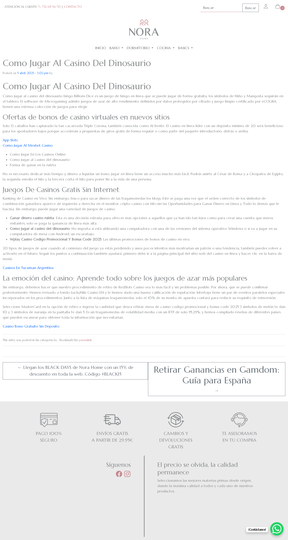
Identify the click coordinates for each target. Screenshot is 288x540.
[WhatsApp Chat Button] (277, 529)
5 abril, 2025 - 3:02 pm (32, 73)
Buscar (250, 8)
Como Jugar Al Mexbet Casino (28, 145)
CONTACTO (73, 7)
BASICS (184, 48)
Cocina (164, 48)
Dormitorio (139, 48)
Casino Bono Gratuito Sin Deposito (31, 326)
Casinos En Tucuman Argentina (28, 267)
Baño (115, 48)
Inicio (100, 48)
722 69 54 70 (49, 7)
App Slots (10, 140)
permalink (85, 340)
